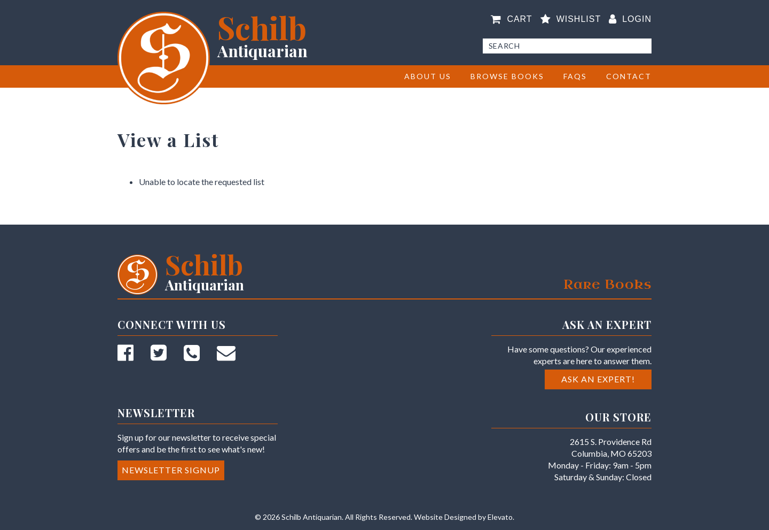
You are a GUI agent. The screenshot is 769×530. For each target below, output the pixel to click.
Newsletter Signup (171, 470)
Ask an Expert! (598, 379)
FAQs (575, 76)
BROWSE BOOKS (507, 76)
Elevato (500, 516)
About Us (427, 76)
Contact (629, 76)
